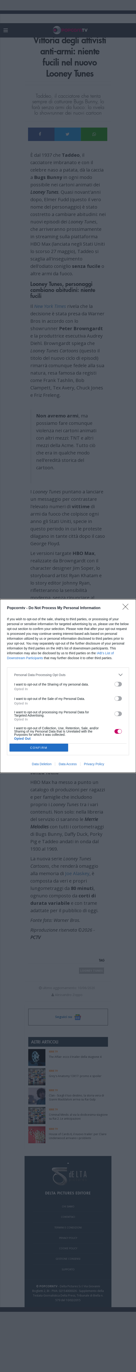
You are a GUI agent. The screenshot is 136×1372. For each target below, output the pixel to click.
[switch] (118, 684)
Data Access (68, 764)
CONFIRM (38, 747)
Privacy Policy (94, 764)
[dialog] (68, 686)
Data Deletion (42, 764)
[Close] (127, 608)
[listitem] (68, 674)
